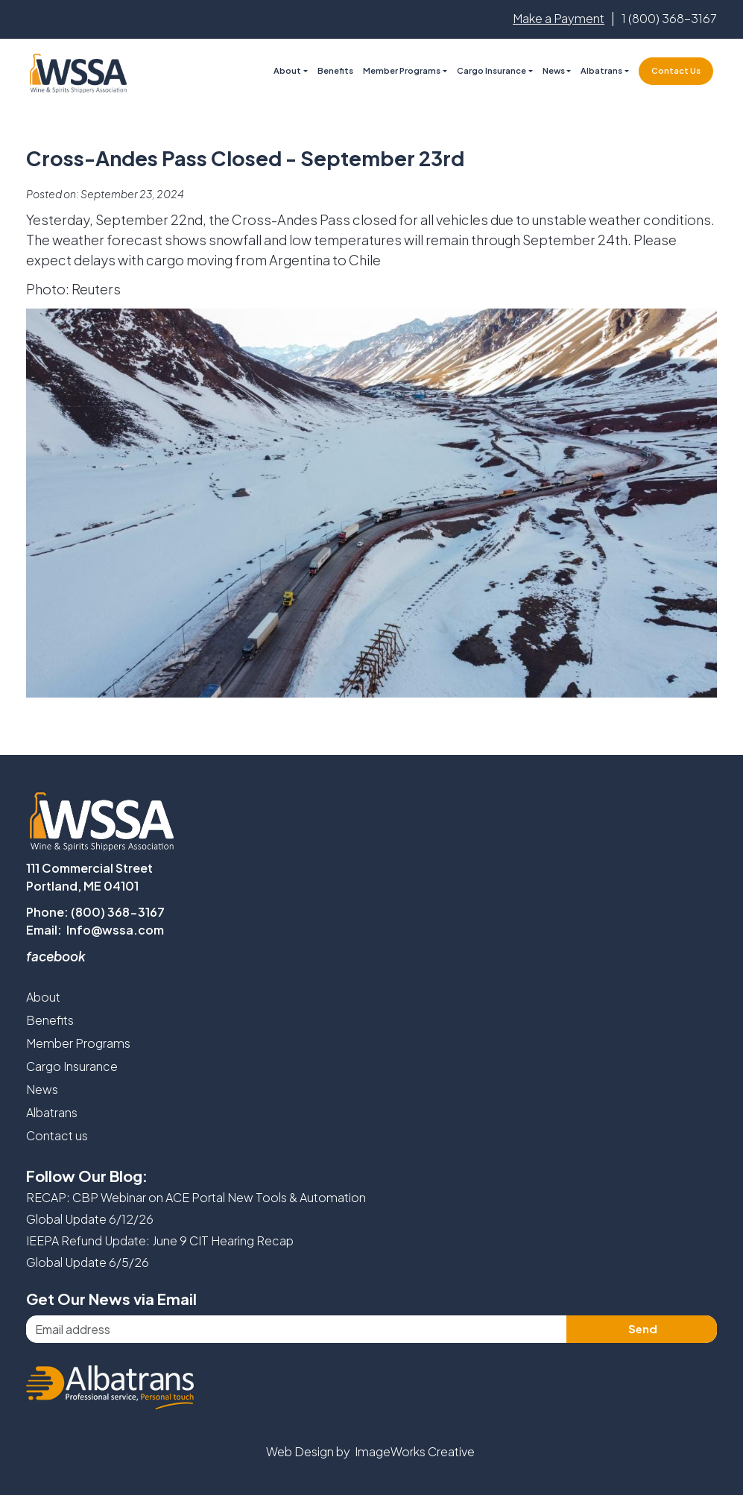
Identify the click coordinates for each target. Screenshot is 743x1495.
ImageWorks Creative (415, 1451)
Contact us (57, 1135)
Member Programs (401, 70)
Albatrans (52, 1112)
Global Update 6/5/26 (87, 1262)
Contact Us (676, 70)
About (43, 997)
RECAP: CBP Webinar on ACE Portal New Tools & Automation (196, 1197)
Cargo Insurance (72, 1066)
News (554, 70)
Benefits (335, 70)
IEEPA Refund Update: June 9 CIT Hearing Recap (160, 1240)
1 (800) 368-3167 (669, 18)
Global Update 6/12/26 (90, 1219)
